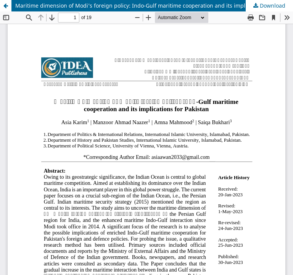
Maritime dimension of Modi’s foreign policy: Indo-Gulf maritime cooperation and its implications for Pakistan (154, 5)
